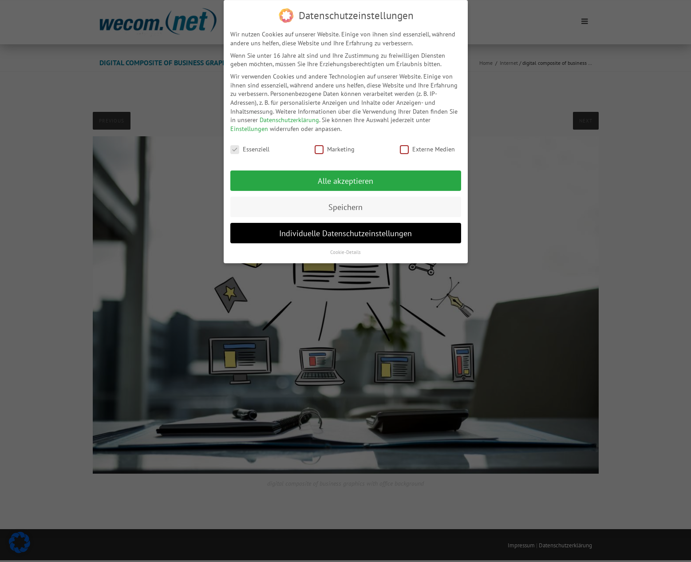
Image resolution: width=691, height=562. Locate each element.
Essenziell (249, 144)
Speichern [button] (345, 202)
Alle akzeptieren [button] (345, 175)
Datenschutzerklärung (289, 115)
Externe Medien (427, 144)
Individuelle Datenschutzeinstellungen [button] (345, 227)
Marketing (335, 144)
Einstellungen (249, 123)
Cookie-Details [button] (345, 247)
